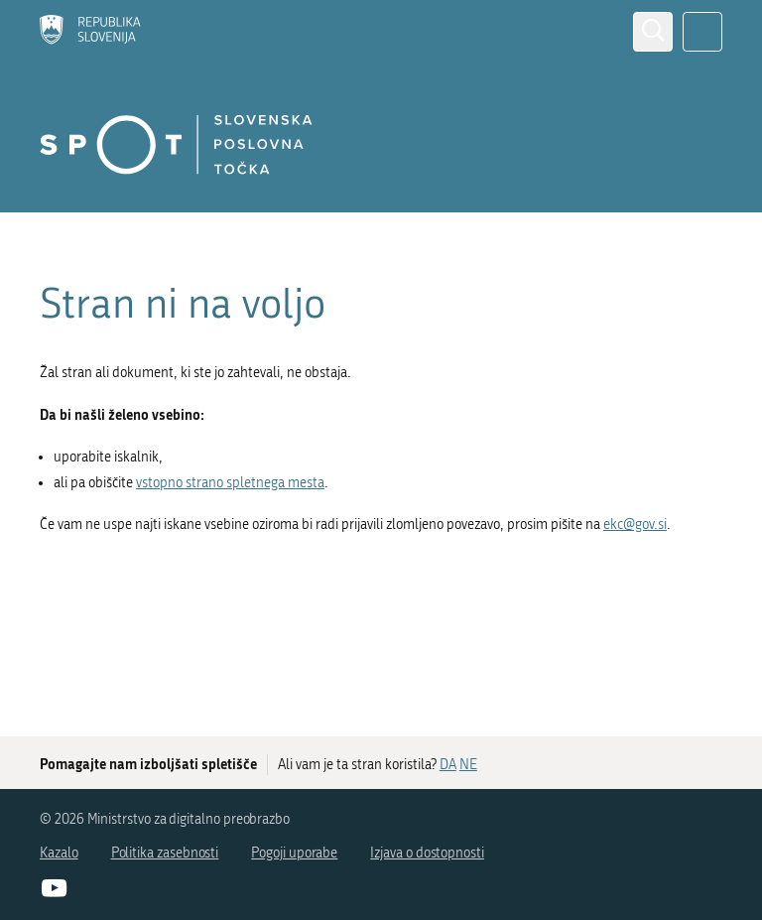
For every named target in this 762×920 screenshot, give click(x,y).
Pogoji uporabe (294, 853)
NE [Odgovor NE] (468, 764)
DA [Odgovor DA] (448, 764)
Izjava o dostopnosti (427, 853)
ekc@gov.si (635, 524)
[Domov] (90, 32)
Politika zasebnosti (165, 853)
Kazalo (59, 853)
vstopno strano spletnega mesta (230, 482)
